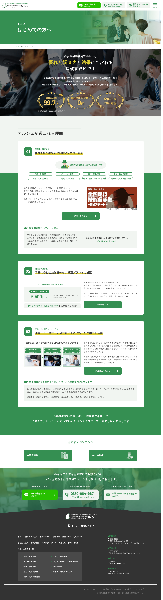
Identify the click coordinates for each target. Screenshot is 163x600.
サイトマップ (139, 589)
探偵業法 (128, 589)
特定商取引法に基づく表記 (112, 589)
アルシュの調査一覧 (26, 549)
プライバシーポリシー (92, 589)
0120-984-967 (83, 526)
